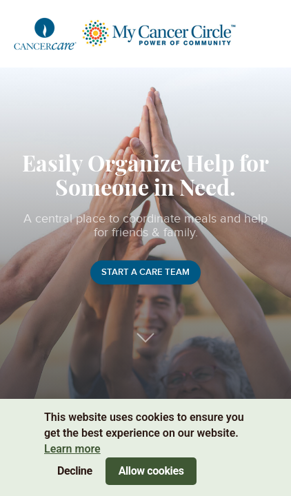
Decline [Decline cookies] (74, 470)
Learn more (72, 448)
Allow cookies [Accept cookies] (151, 470)
